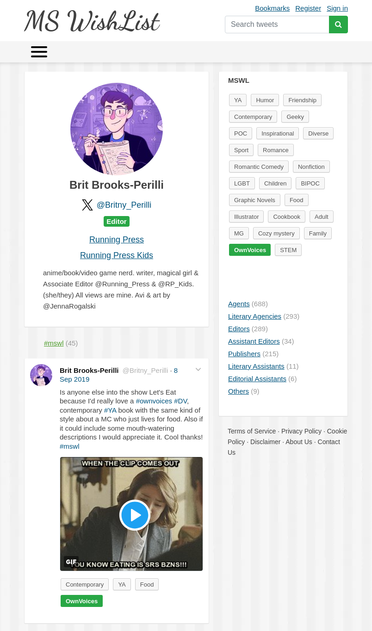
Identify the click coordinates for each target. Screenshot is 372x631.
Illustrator (246, 216)
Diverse (318, 133)
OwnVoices (82, 601)
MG (239, 233)
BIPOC (310, 183)
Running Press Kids (116, 255)
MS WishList (91, 21)
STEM (288, 250)
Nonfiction (311, 166)
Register (308, 8)
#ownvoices (154, 401)
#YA (110, 410)
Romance (276, 150)
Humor (265, 100)
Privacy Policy (301, 431)
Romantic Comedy (259, 166)
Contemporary (85, 584)
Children (275, 183)
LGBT (242, 183)
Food (147, 584)
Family (318, 233)
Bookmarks (272, 8)
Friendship (302, 100)
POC (240, 133)
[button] (198, 369)
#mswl (70, 446)
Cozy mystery (276, 233)
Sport (241, 150)
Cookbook (286, 216)
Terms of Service (252, 431)
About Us (298, 441)
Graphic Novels (254, 200)
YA (121, 584)
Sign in (337, 8)
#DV (180, 401)
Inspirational (277, 133)
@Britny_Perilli (124, 205)
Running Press (116, 239)
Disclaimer (265, 441)
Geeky (295, 116)
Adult (322, 216)
